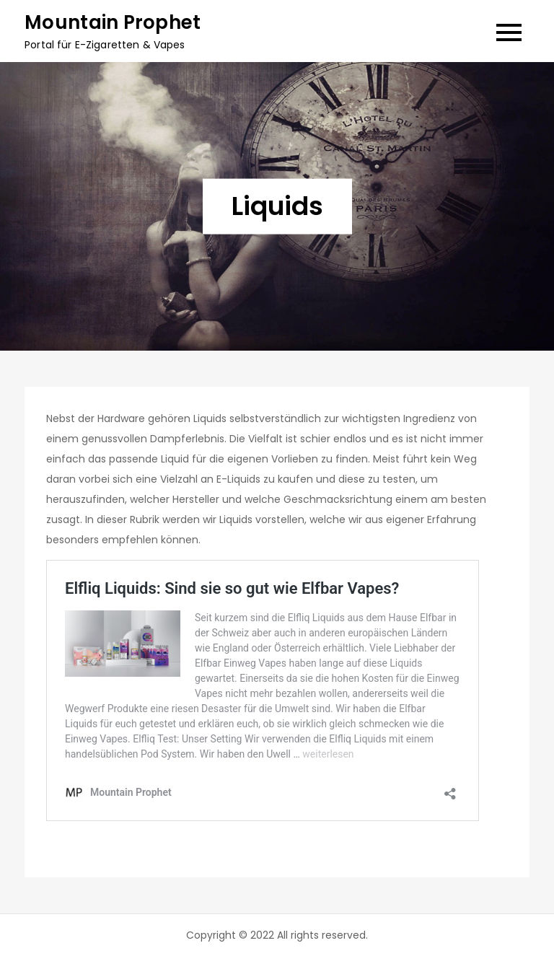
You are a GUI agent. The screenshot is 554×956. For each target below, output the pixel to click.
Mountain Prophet (113, 22)
